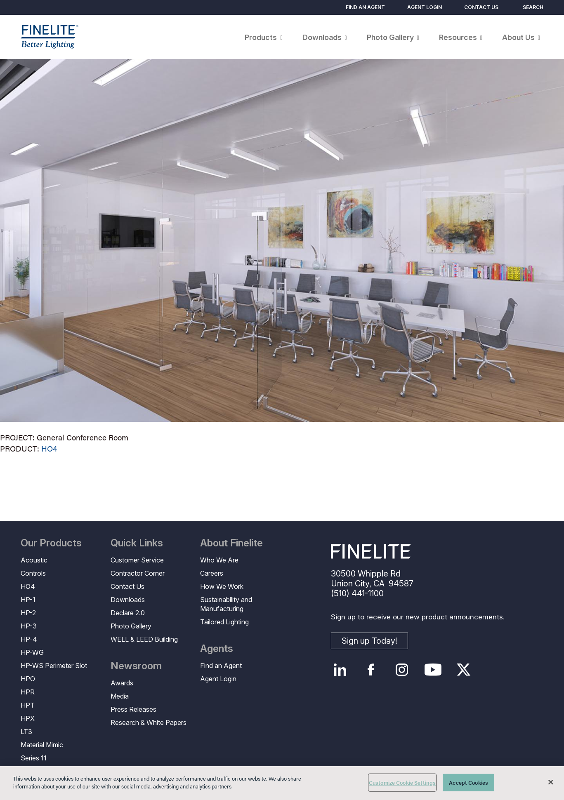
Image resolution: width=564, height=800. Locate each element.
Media (120, 696)
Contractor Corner (138, 573)
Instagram (402, 670)
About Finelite (231, 543)
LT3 (26, 731)
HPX (28, 718)
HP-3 (29, 626)
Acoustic (34, 560)
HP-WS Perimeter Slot (54, 665)
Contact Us (481, 7)
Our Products (51, 543)
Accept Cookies (468, 782)
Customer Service (137, 560)
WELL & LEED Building (144, 639)
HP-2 (28, 613)
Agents (216, 648)
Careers (211, 573)
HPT (28, 705)
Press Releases (133, 709)
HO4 (49, 448)
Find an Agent (365, 7)
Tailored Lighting (224, 622)
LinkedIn (340, 670)
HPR (28, 692)
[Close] (551, 782)
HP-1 (28, 599)
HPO (28, 679)
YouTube (433, 670)
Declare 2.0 (128, 613)
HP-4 (29, 639)
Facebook (371, 670)
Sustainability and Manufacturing (226, 604)
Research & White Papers (148, 722)
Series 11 (34, 758)
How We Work (221, 586)
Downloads (128, 599)
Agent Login (424, 7)
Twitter (464, 670)
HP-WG (32, 652)
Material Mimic (42, 745)
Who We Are (219, 560)
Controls (33, 573)
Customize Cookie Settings (402, 782)
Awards (122, 683)
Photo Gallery (131, 626)
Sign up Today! (369, 641)
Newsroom (136, 666)
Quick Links (137, 543)
